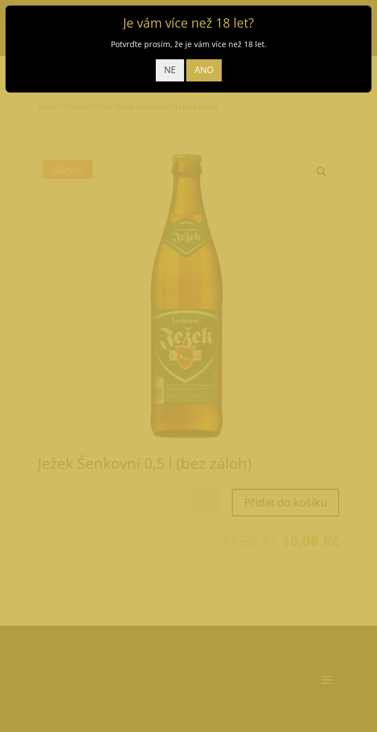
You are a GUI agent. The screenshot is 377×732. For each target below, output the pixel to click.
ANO (204, 70)
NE (170, 70)
